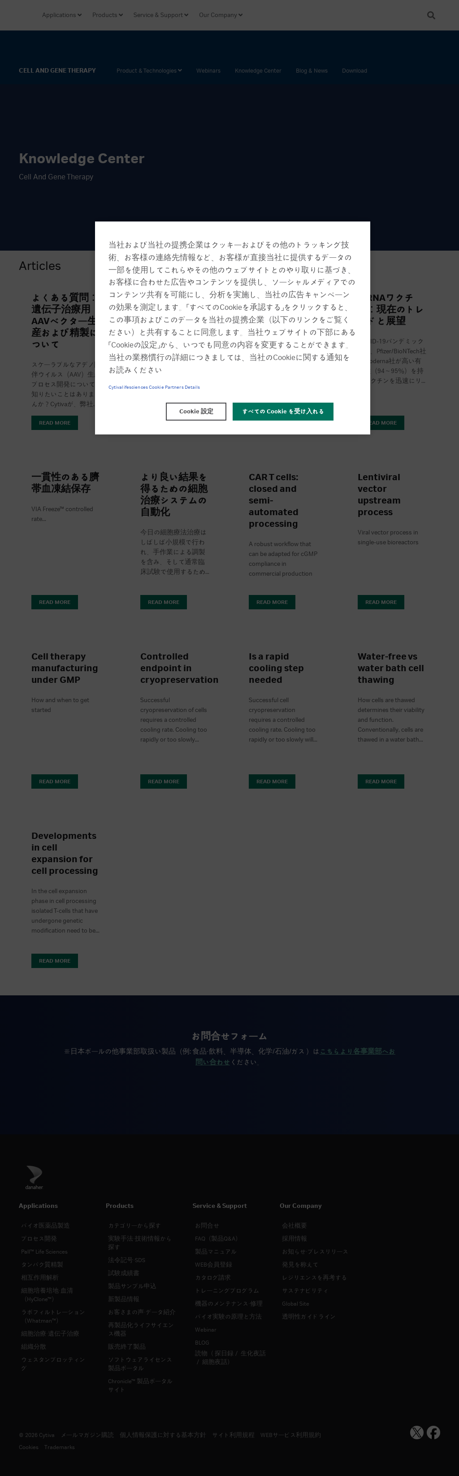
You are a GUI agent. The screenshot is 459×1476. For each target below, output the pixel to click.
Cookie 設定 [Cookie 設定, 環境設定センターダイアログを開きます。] (196, 411)
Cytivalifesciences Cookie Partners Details (154, 387)
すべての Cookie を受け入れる (283, 411)
